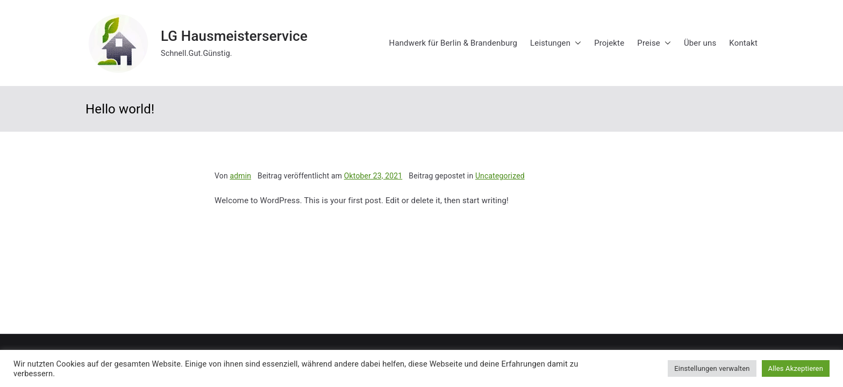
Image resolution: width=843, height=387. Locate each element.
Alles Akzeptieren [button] (795, 368)
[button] (575, 43)
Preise (654, 43)
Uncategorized (500, 175)
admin (240, 175)
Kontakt (743, 43)
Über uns (700, 43)
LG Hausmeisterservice (234, 36)
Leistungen (555, 43)
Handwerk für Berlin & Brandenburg (453, 43)
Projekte (609, 43)
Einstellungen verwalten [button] (711, 368)
